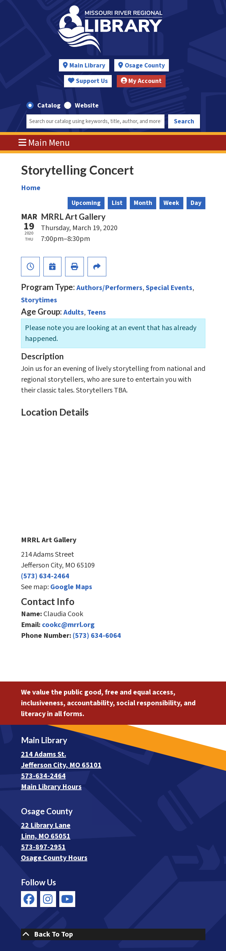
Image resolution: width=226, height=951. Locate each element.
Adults (73, 312)
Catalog (48, 105)
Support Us (88, 81)
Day (196, 202)
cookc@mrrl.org (68, 625)
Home (30, 188)
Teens (96, 312)
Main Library (87, 65)
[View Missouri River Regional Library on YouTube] (67, 899)
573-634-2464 (43, 776)
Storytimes (39, 300)
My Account (141, 81)
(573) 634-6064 (97, 636)
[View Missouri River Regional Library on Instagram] (48, 899)
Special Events (169, 288)
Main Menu (44, 143)
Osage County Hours (54, 858)
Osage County (145, 65)
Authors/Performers (109, 288)
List (117, 202)
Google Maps (71, 587)
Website (87, 105)
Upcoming (86, 202)
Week (171, 202)
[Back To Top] (113, 934)
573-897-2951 (43, 847)
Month (143, 202)
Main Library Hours (51, 787)
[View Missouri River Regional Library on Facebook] (29, 899)
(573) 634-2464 (45, 576)
